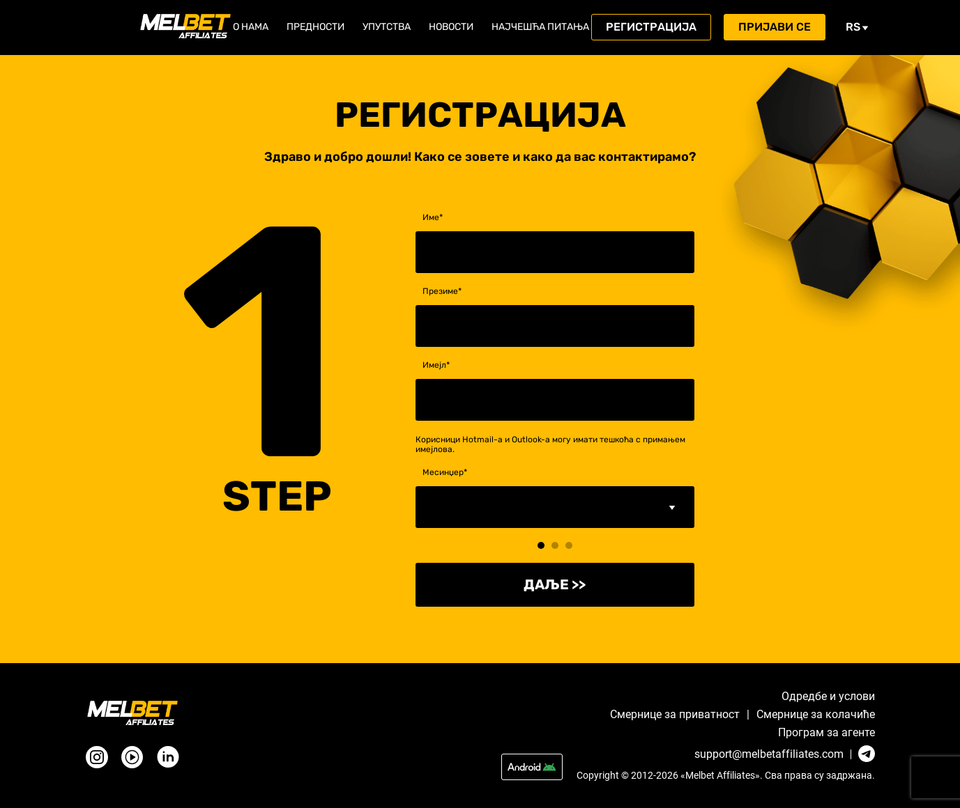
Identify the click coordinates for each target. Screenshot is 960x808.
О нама (250, 27)
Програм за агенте (826, 732)
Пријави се (774, 26)
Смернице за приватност (675, 714)
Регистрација (651, 26)
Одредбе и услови (828, 696)
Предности (315, 27)
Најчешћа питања (540, 27)
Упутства (387, 27)
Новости (451, 27)
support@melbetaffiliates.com (769, 754)
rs (857, 26)
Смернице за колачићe (815, 714)
